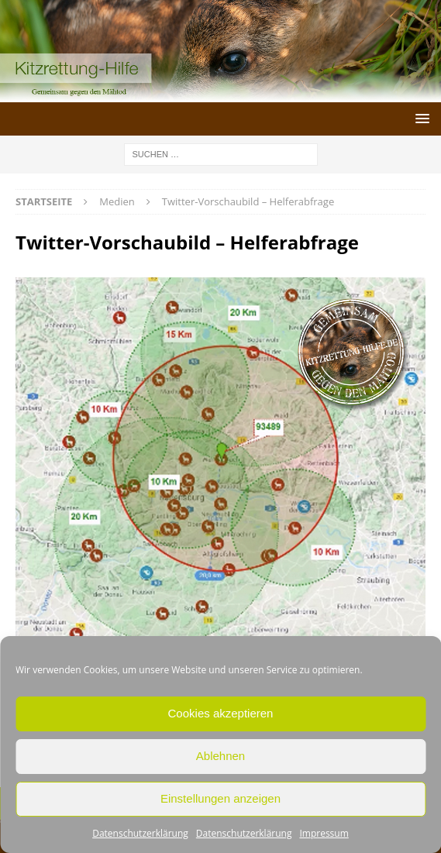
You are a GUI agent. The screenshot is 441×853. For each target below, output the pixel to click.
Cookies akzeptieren (221, 713)
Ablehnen (220, 755)
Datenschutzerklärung (140, 833)
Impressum (323, 833)
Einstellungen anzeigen (220, 798)
